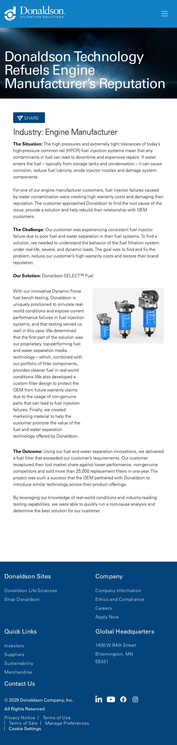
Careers (103, 608)
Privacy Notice (19, 717)
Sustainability (18, 663)
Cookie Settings (25, 728)
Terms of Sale (23, 723)
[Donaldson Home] (80, 14)
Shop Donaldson (22, 599)
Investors (14, 645)
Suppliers (14, 654)
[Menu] (164, 14)
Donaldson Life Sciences (30, 590)
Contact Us (19, 683)
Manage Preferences (67, 723)
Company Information (118, 590)
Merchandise (18, 672)
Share (31, 118)
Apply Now (107, 617)
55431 (102, 661)
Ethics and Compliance (119, 599)
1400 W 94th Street (115, 645)
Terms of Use (57, 717)
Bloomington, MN (114, 654)
